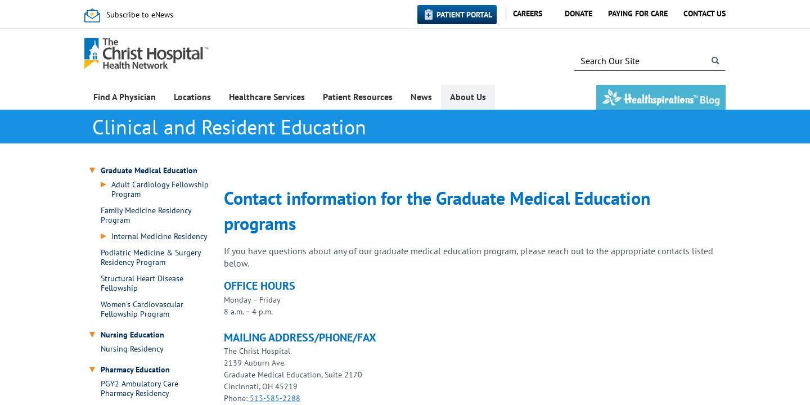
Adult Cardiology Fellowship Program (160, 189)
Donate (578, 13)
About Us (468, 96)
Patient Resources (358, 96)
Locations (192, 96)
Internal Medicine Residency (159, 236)
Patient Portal (464, 15)
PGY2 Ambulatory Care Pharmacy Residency (139, 388)
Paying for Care (638, 13)
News (421, 96)
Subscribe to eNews (139, 15)
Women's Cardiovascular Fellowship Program (142, 309)
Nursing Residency (132, 349)
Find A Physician (124, 96)
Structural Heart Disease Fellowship (142, 283)
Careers (527, 13)
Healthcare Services (267, 96)
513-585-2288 (274, 398)
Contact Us (704, 13)
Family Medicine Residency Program (146, 215)
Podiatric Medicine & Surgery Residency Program (151, 257)
